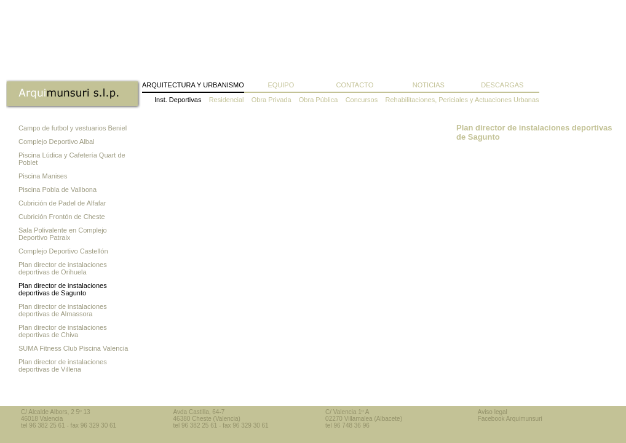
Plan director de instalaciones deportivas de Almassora (62, 310)
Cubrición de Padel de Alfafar (62, 203)
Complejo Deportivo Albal (56, 141)
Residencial (226, 99)
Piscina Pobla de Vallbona (57, 189)
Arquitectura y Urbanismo (193, 85)
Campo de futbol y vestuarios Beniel (72, 128)
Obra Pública (318, 99)
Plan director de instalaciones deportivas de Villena (62, 365)
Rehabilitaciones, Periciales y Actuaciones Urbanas (462, 99)
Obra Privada (271, 99)
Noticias (429, 85)
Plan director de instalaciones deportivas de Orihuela (62, 268)
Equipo (280, 85)
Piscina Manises (42, 176)
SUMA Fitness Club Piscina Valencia (73, 348)
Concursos (362, 99)
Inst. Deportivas (177, 99)
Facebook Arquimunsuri (510, 418)
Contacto (354, 85)
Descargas (502, 85)
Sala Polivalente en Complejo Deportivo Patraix (62, 233)
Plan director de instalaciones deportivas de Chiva (62, 331)
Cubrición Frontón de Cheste (61, 216)
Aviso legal (492, 412)
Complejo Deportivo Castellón (63, 251)
